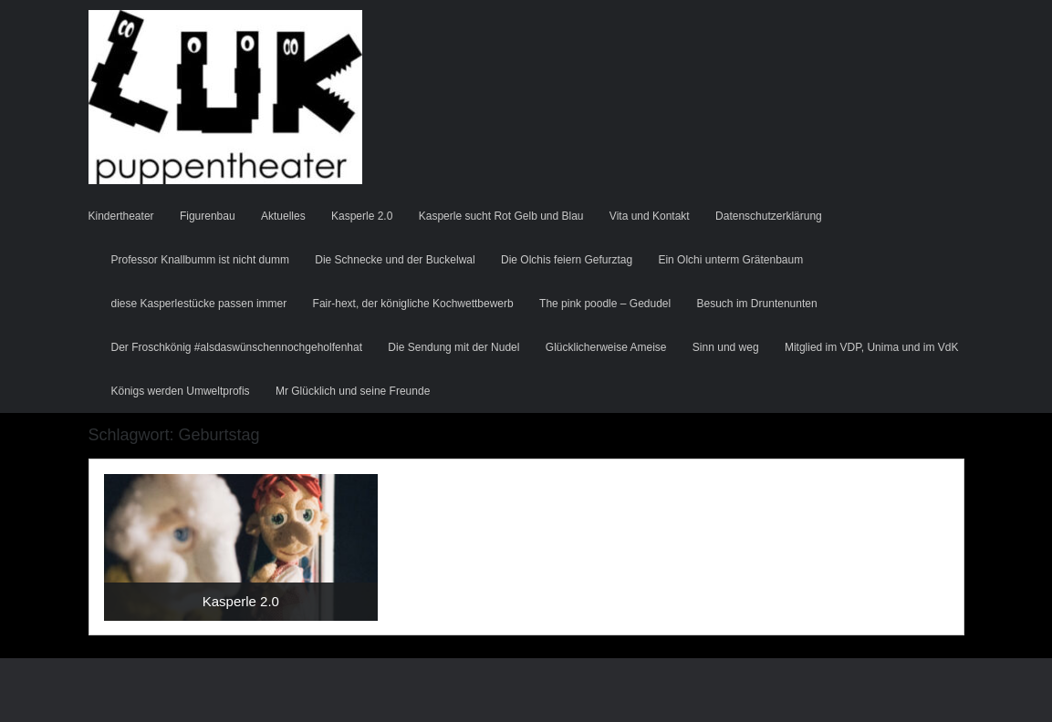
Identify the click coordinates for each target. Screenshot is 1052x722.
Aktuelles (283, 216)
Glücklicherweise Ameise (606, 347)
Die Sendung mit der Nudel (453, 347)
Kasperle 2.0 (361, 216)
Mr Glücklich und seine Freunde (353, 391)
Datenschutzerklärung (768, 216)
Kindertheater (121, 216)
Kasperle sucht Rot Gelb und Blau (501, 216)
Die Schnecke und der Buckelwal (394, 259)
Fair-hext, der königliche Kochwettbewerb (413, 303)
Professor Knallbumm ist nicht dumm (200, 259)
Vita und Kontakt (649, 216)
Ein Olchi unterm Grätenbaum (730, 259)
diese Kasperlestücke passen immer (199, 303)
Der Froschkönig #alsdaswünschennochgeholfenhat (237, 347)
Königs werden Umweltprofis (180, 391)
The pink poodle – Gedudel (605, 303)
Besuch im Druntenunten (757, 303)
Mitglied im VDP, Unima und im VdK (872, 347)
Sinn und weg (726, 347)
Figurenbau (207, 216)
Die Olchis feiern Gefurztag (566, 259)
